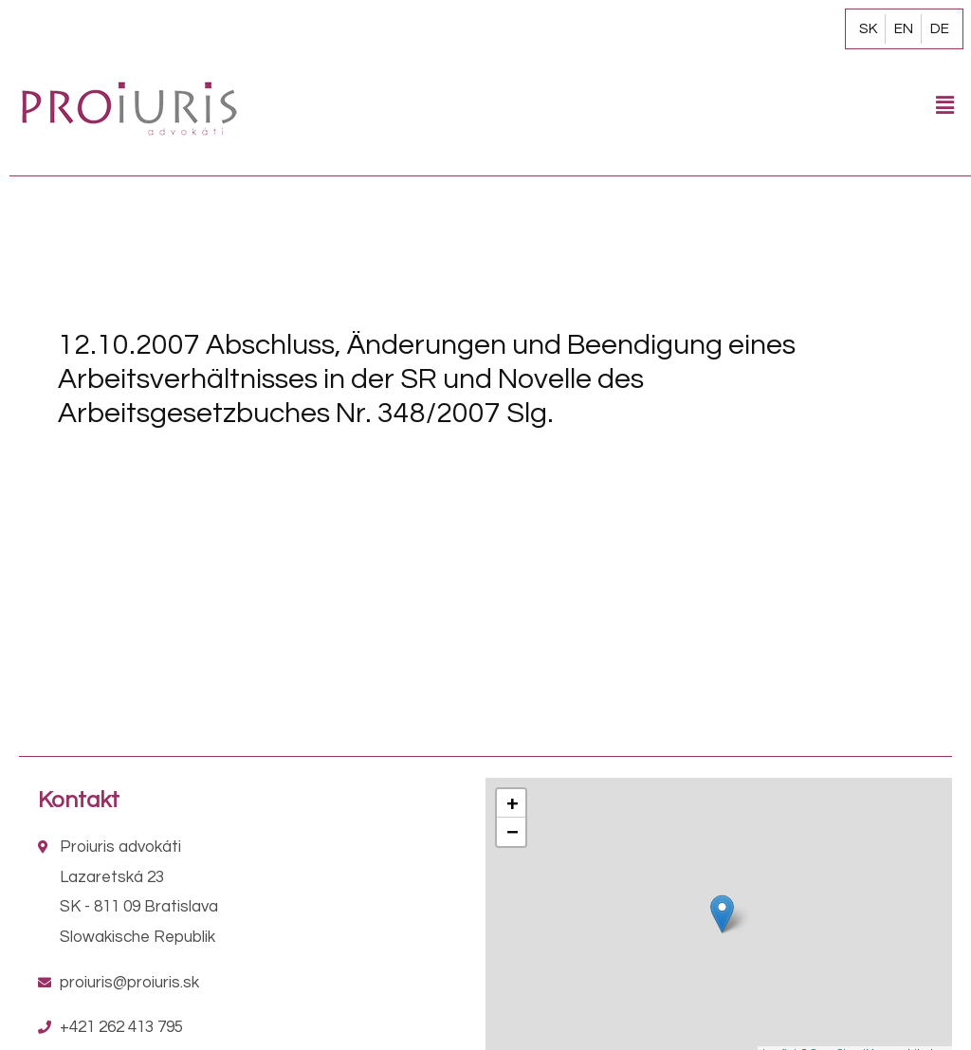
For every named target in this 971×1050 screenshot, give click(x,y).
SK (868, 28)
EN (903, 28)
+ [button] (512, 803)
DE (939, 28)
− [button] (512, 831)
